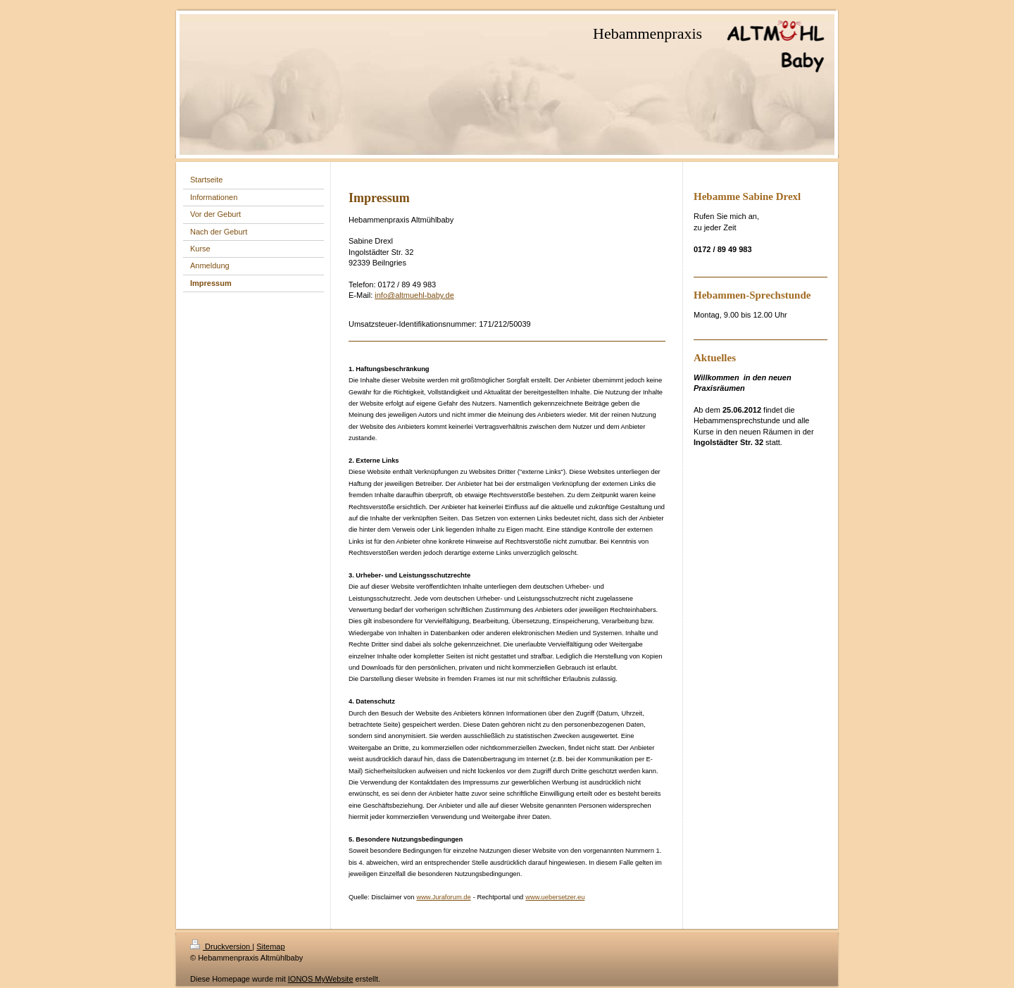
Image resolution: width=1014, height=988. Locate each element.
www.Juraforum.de (443, 897)
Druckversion (221, 946)
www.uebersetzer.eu (554, 897)
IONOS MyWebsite (320, 979)
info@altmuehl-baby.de (414, 295)
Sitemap (270, 946)
